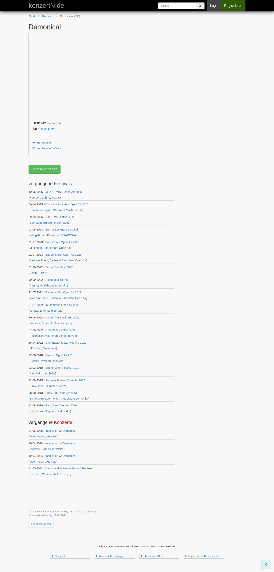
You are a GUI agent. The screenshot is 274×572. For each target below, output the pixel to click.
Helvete (52, 436)
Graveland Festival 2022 (60, 330)
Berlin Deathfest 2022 (59, 267)
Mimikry (63, 511)
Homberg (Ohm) (39, 197)
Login (214, 6)
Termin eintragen (44, 169)
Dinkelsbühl (36, 386)
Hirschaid (35, 373)
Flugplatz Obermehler (74, 398)
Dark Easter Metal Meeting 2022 (65, 342)
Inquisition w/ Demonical (60, 430)
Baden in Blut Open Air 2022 (63, 292)
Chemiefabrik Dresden (56, 474)
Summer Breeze (56, 386)
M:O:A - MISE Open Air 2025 (63, 191)
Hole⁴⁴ (42, 272)
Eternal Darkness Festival (61, 229)
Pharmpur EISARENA (61, 235)
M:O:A (56, 197)
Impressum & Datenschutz (201, 556)
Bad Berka (36, 411)
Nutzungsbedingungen (110, 556)
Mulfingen (35, 247)
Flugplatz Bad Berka (57, 411)
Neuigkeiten (59, 556)
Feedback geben (41, 524)
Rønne (33, 285)
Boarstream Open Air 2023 (62, 242)
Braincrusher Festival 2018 (62, 367)
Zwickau (34, 449)
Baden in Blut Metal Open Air (68, 260)
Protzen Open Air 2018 (59, 355)
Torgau (33, 310)
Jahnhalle (49, 373)
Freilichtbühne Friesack (56, 323)
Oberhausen (37, 436)
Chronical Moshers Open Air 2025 (66, 204)
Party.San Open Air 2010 (61, 405)
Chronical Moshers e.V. (67, 210)
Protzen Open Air (52, 360)
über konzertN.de (151, 556)
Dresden (34, 474)
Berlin (33, 272)
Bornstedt (35, 222)
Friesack (34, 323)
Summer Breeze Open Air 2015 (65, 380)
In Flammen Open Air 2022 (62, 304)
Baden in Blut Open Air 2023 (63, 254)
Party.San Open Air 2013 (61, 392)
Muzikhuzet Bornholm (53, 285)
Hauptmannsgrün (40, 210)
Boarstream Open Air (56, 247)
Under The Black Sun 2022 (62, 317)
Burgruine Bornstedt (56, 222)
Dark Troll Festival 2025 (60, 217)
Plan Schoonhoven (64, 335)
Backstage (49, 348)
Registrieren (233, 6)
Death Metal (47, 129)
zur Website (42, 142)
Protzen (34, 360)
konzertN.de (46, 5)
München (35, 348)
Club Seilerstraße (52, 449)
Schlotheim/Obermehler (44, 398)
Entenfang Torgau (51, 310)
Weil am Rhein (38, 260)
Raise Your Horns (56, 279)
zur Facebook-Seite (47, 148)
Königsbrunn (37, 235)
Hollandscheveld (39, 335)
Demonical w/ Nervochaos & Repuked (69, 468)
